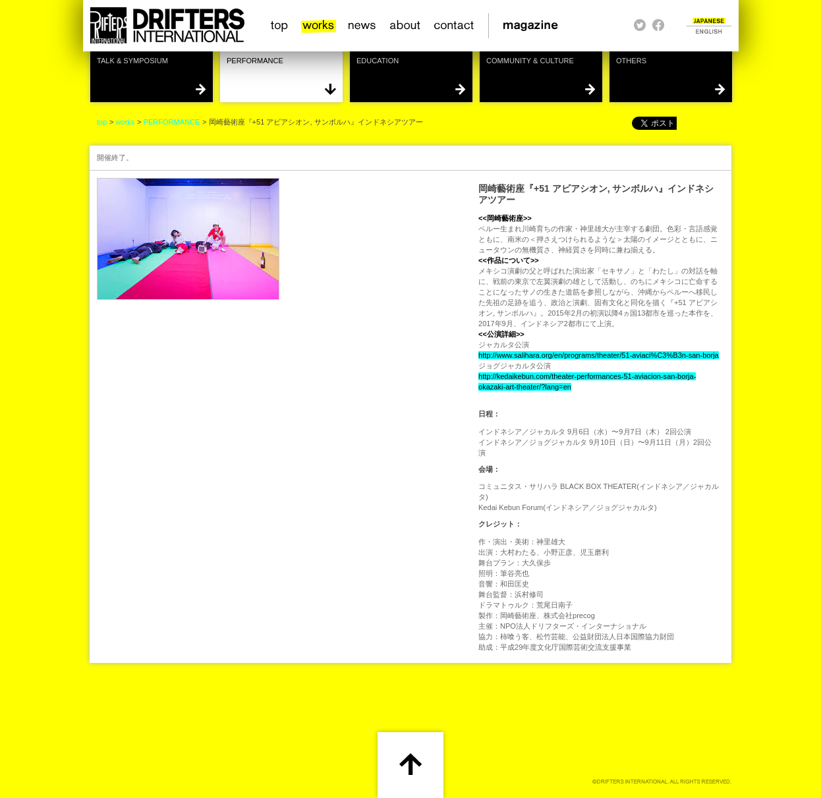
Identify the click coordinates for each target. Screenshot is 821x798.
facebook (658, 25)
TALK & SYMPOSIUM (132, 61)
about (405, 25)
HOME (166, 25)
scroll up (410, 762)
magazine (534, 25)
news (362, 25)
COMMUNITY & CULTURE (530, 61)
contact (454, 25)
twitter (640, 25)
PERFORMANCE (255, 61)
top (280, 25)
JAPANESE (709, 21)
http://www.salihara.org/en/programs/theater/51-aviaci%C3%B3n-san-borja (598, 355)
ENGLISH (709, 31)
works (319, 25)
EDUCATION (377, 61)
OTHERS (631, 61)
